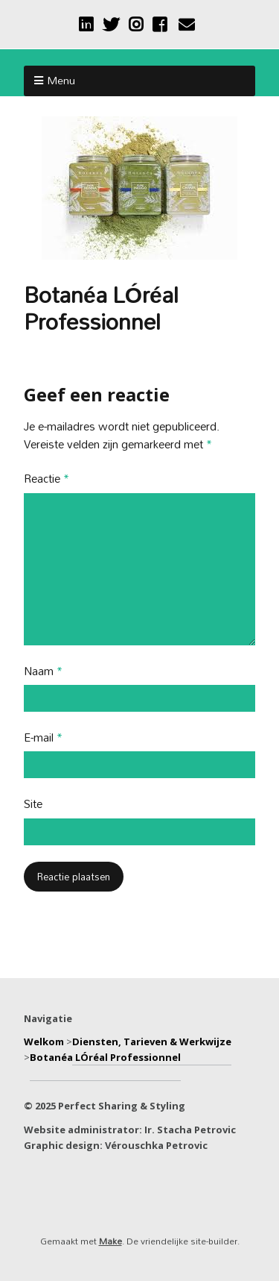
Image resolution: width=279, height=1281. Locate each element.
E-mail (43, 738)
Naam (43, 672)
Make (110, 1241)
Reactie (46, 479)
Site (33, 805)
